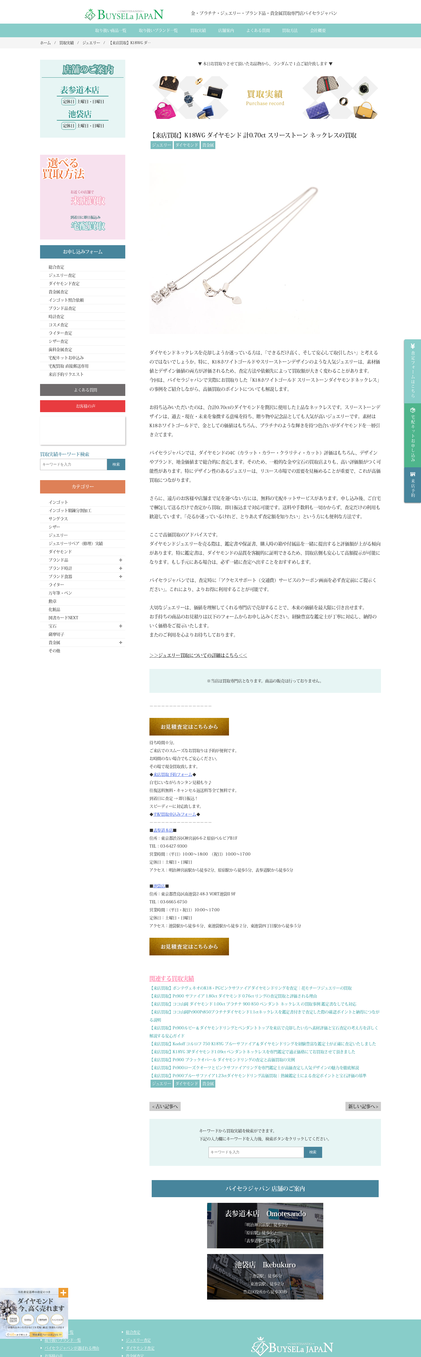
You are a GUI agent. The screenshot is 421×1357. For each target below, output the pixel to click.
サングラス (58, 519)
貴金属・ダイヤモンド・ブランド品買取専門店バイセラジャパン (284, 1329)
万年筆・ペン (60, 593)
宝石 (52, 626)
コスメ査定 (58, 325)
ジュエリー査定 (62, 275)
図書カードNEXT (63, 618)
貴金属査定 (58, 292)
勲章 (52, 601)
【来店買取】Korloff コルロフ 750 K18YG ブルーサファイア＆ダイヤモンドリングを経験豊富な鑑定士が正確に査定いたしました (262, 1044)
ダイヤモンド (186, 145)
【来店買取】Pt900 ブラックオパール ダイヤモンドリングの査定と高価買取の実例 (222, 1060)
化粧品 (54, 610)
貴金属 (208, 145)
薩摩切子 (56, 634)
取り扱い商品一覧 (110, 30)
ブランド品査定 (62, 308)
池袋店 (159, 886)
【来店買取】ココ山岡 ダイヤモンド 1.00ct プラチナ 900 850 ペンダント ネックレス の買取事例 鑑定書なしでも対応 (252, 1004)
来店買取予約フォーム (172, 774)
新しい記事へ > (363, 1106)
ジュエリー (161, 145)
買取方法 (290, 30)
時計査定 (56, 317)
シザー (54, 527)
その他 (54, 651)
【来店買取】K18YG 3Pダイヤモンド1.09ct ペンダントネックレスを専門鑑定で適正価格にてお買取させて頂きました (252, 1052)
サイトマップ (136, 1344)
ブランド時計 (60, 568)
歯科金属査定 (60, 350)
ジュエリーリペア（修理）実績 (76, 544)
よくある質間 (258, 30)
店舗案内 (226, 30)
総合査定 (56, 267)
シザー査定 (58, 341)
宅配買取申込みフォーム (174, 814)
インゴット (58, 502)
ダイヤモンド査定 (64, 284)
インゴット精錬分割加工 (70, 511)
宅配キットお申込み (66, 358)
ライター (56, 585)
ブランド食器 (60, 577)
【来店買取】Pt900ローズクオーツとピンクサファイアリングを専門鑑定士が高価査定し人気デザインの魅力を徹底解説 (254, 1068)
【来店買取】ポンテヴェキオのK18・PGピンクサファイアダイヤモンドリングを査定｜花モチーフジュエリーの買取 (250, 988)
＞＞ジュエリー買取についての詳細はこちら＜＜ (198, 655)
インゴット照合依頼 (66, 300)
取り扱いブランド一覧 (158, 30)
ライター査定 (60, 333)
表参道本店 (163, 830)
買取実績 (198, 30)
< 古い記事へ (165, 1106)
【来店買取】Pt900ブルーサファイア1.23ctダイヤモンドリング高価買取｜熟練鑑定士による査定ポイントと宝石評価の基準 (257, 1076)
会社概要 (318, 30)
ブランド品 (58, 560)
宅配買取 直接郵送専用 (69, 366)
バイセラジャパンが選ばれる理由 (72, 1297)
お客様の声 (54, 1305)
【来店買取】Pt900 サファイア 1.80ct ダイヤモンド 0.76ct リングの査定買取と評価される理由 (233, 996)
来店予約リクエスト (66, 374)
